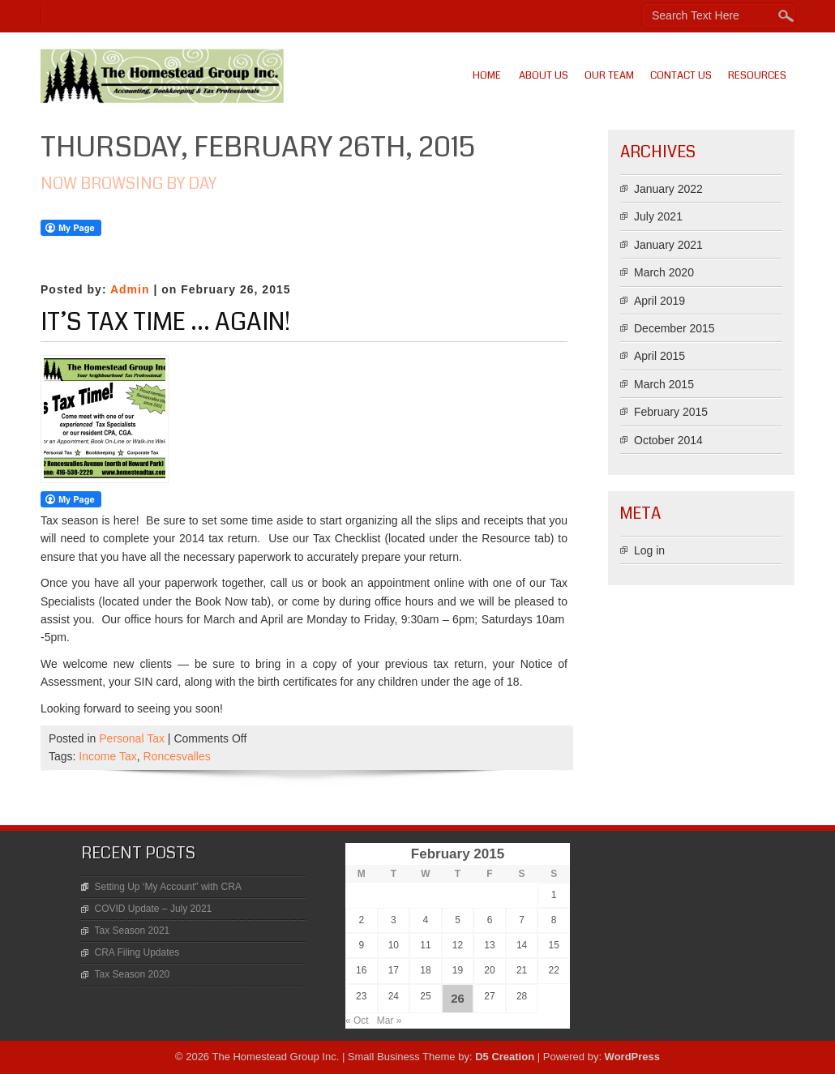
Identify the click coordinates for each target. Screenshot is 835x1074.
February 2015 (671, 411)
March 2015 (664, 384)
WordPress (632, 1056)
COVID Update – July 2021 (153, 908)
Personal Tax (132, 738)
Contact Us (681, 75)
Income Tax (107, 756)
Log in (649, 550)
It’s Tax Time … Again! (165, 322)
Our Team (609, 75)
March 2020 (664, 272)
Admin (130, 289)
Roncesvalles (176, 756)
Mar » (389, 1020)
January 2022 (668, 188)
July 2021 (658, 216)
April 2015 (659, 355)
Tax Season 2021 (132, 930)
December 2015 (674, 328)
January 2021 (668, 244)
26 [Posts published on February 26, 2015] (458, 998)
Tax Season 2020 (132, 974)
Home (487, 75)
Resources (757, 75)
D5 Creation (504, 1056)
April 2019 (659, 300)
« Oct (357, 1020)
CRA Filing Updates (137, 952)
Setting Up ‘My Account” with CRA (168, 886)
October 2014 (668, 440)
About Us (543, 75)
